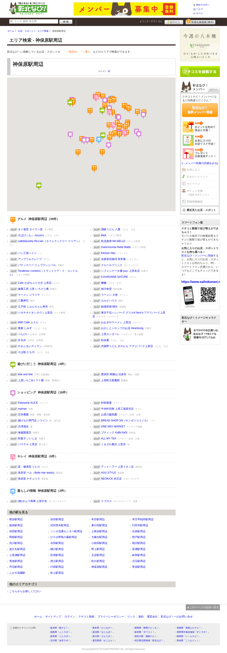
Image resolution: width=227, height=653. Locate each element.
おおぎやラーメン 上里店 (116, 322)
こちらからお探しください (25, 591)
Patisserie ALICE (28, 402)
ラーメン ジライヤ (29, 294)
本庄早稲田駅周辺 (142, 519)
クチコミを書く (200, 71)
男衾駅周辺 (16, 561)
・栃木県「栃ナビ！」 (59, 628)
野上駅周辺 (98, 549)
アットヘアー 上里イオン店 (117, 466)
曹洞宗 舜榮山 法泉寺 (114, 374)
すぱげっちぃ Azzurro (31, 235)
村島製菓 (106, 402)
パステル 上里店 (27, 444)
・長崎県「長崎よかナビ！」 (188, 628)
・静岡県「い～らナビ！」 (187, 636)
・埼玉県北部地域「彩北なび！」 (149, 640)
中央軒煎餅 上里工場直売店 (117, 408)
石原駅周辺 (138, 531)
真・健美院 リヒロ (29, 466)
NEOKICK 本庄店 (111, 478)
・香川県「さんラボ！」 (102, 636)
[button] (109, 138)
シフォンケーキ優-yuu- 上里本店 (120, 270)
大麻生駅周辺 (99, 537)
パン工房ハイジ (27, 253)
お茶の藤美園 (109, 414)
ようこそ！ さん (151, 21)
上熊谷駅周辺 (99, 531)
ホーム (199, 13)
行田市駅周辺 (140, 525)
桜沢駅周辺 (138, 543)
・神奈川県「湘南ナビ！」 (145, 636)
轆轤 (103, 282)
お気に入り (193, 169)
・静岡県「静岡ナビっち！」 (146, 628)
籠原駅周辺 (16, 525)
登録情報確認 (195, 201)
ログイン (173, 21)
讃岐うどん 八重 (110, 229)
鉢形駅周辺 (138, 555)
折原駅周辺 (57, 555)
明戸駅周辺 (138, 537)
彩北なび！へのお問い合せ (177, 616)
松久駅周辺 (98, 561)
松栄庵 (105, 340)
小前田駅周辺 (99, 543)
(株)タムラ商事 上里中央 (32, 501)
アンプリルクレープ (30, 259)
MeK (104, 235)
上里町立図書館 (110, 380)
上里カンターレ (110, 334)
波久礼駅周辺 (17, 549)
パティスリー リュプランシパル (37, 265)
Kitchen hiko (108, 253)
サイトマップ (53, 616)
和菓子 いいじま (27, 438)
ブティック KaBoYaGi (114, 432)
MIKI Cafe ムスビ (28, 322)
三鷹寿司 (23, 300)
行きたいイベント (197, 176)
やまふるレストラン (30, 346)
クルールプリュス (111, 265)
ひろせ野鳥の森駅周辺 (63, 537)
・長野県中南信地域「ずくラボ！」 (192, 632)
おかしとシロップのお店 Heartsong (122, 328)
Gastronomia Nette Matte (116, 247)
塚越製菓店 (24, 432)
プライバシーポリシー (111, 616)
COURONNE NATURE (114, 276)
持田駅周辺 (16, 531)
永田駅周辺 (57, 543)
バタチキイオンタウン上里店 (35, 312)
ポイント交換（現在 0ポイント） (198, 192)
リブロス (106, 501)
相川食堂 (106, 288)
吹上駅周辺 (57, 572)
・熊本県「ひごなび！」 (102, 628)
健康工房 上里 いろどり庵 (33, 288)
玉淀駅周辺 (98, 555)
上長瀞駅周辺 (17, 555)
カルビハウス (109, 300)
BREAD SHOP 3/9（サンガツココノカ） (125, 420)
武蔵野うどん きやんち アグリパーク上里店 (127, 346)
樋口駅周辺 (57, 549)
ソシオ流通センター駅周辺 (66, 531)
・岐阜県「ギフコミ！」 (144, 632)
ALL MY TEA (108, 438)
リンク (131, 616)
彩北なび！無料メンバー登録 (200, 110)
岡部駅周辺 (16, 537)
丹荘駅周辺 (16, 566)
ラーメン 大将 (109, 294)
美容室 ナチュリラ (29, 478)
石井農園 (23, 414)
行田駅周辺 (57, 566)
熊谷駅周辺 (16, 519)
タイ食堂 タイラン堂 (30, 229)
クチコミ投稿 (86, 616)
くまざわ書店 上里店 (113, 444)
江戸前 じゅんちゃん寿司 (33, 306)
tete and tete (25, 374)
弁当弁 (22, 340)
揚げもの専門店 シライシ (33, 420)
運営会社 (152, 616)
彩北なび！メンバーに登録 (197, 255)
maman (22, 408)
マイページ (193, 183)
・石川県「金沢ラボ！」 (60, 640)
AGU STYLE (108, 472)
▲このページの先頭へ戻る (203, 607)
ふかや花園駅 (17, 572)
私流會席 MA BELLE (113, 241)
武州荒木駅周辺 (59, 525)
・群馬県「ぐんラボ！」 (60, 636)
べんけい (23, 334)
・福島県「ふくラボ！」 (60, 632)
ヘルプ (199, 9)
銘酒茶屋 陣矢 (109, 306)
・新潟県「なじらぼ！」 (102, 632)
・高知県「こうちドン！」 (187, 640)
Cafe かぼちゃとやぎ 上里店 (35, 282)
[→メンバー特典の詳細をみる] (200, 163)
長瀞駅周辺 (138, 549)
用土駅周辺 (57, 561)
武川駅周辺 (16, 543)
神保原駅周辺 (99, 566)
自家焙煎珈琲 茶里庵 (113, 259)
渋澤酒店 (23, 426)
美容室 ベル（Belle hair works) (36, 472)
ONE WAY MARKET (113, 426)
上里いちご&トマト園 (31, 380)
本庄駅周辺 (98, 519)
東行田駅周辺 (99, 525)
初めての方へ (202, 5)
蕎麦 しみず (25, 328)
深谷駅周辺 (57, 519)
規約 (141, 616)
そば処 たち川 (26, 352)
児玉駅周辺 (138, 561)
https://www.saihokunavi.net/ (202, 282)
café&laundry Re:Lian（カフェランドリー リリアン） (49, 241)
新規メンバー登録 (200, 21)
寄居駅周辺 (138, 566)
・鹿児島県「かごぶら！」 (103, 640)
